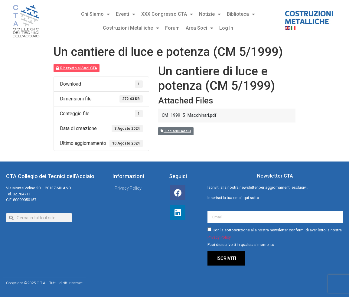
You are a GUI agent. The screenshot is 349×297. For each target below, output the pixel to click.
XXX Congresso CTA (167, 14)
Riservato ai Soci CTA (76, 68)
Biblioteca (241, 14)
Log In (226, 28)
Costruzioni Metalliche (131, 28)
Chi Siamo (95, 14)
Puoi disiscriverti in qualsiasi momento (240, 245)
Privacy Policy (219, 237)
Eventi (125, 14)
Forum (172, 28)
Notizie (210, 14)
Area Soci (199, 28)
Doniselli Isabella (176, 131)
